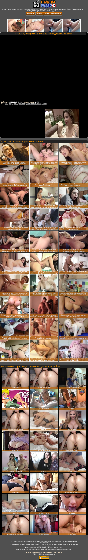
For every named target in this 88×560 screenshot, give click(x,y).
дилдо (11, 104)
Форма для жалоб (46, 552)
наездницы (26, 104)
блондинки (18, 104)
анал (6, 104)
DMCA (60, 552)
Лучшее (39, 13)
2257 (54, 552)
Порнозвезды (56, 13)
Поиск (47, 13)
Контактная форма (32, 552)
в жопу (44, 104)
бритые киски (36, 104)
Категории (30, 13)
